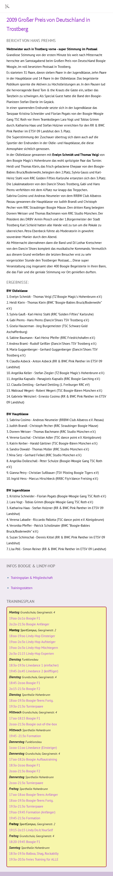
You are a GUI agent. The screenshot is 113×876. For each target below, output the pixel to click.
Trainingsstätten (21, 588)
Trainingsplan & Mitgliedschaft (32, 578)
